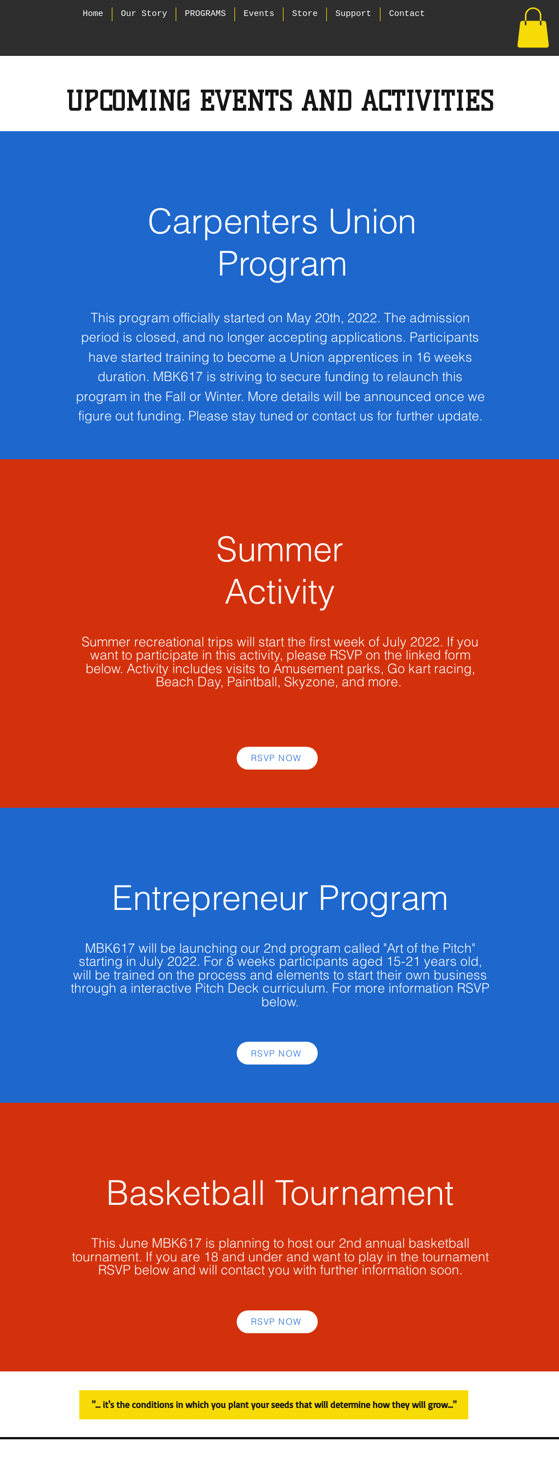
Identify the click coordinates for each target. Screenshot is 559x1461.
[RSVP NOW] (277, 758)
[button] (533, 27)
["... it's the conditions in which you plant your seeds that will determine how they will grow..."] (273, 1404)
